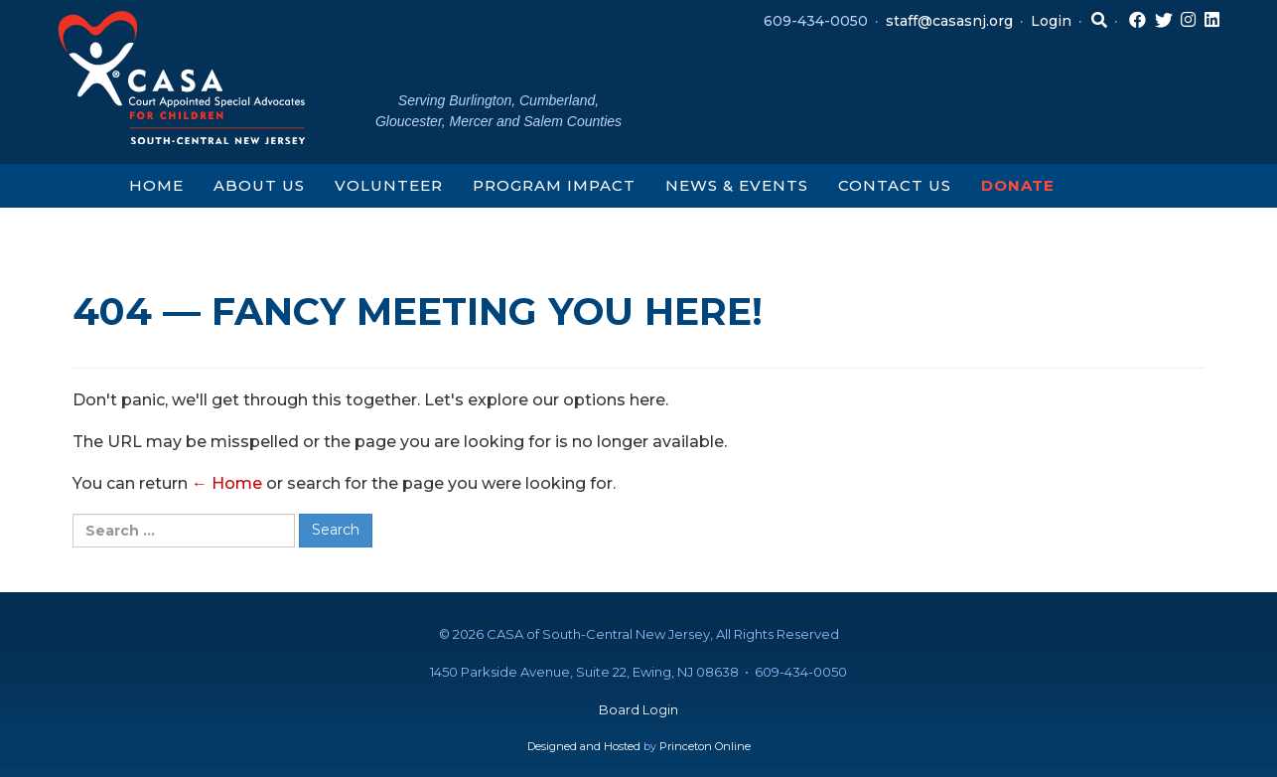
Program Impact (554, 185)
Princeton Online (705, 746)
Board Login (638, 709)
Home (156, 185)
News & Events (736, 185)
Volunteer (389, 185)
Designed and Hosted (583, 746)
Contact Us (894, 185)
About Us (259, 185)
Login (1051, 21)
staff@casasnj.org (949, 21)
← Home (227, 483)
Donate (1018, 185)
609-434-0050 (816, 21)
